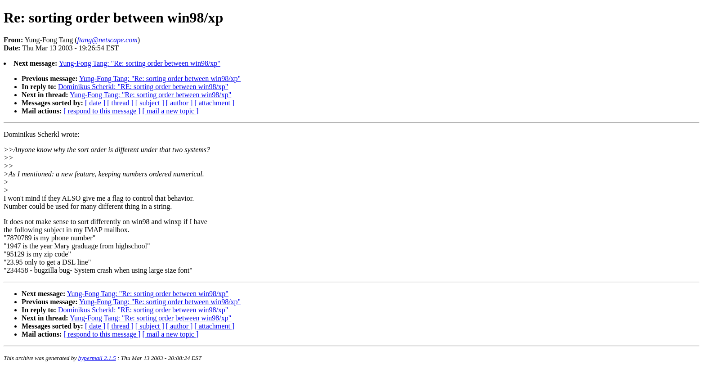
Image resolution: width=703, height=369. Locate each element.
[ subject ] (149, 103)
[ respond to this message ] (101, 111)
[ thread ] (120, 103)
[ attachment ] (214, 103)
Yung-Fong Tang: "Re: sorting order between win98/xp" (139, 63)
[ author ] (179, 103)
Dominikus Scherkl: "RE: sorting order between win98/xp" (143, 86)
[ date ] (95, 103)
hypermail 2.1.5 (97, 358)
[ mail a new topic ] (170, 111)
